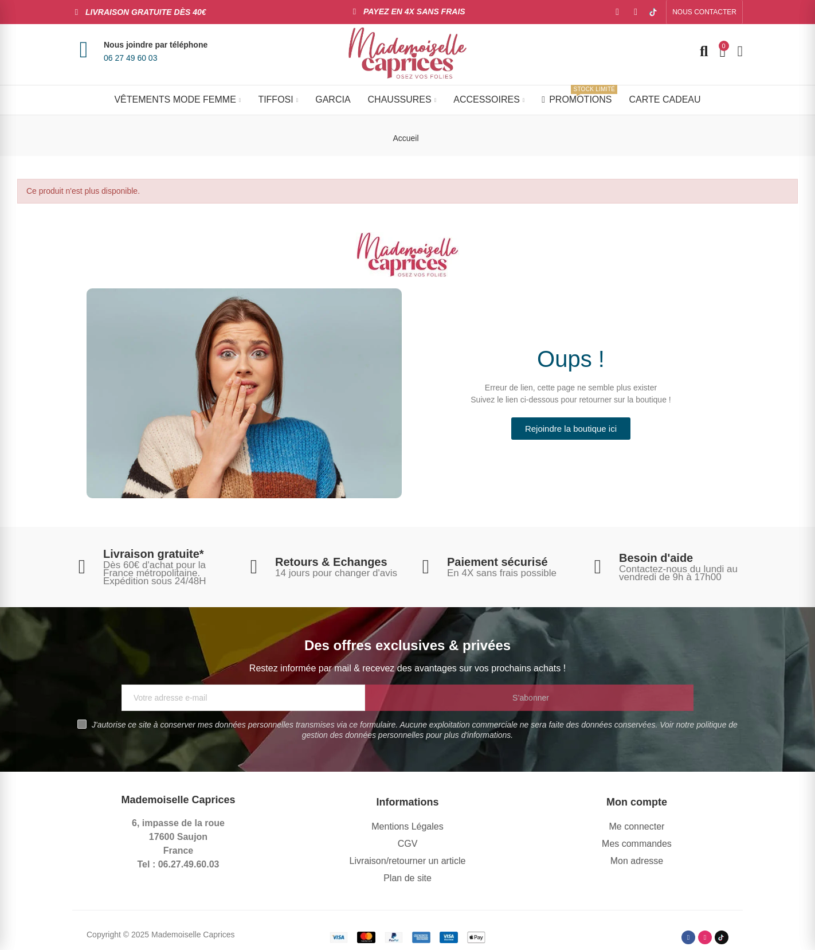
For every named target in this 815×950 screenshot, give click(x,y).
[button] (704, 12)
